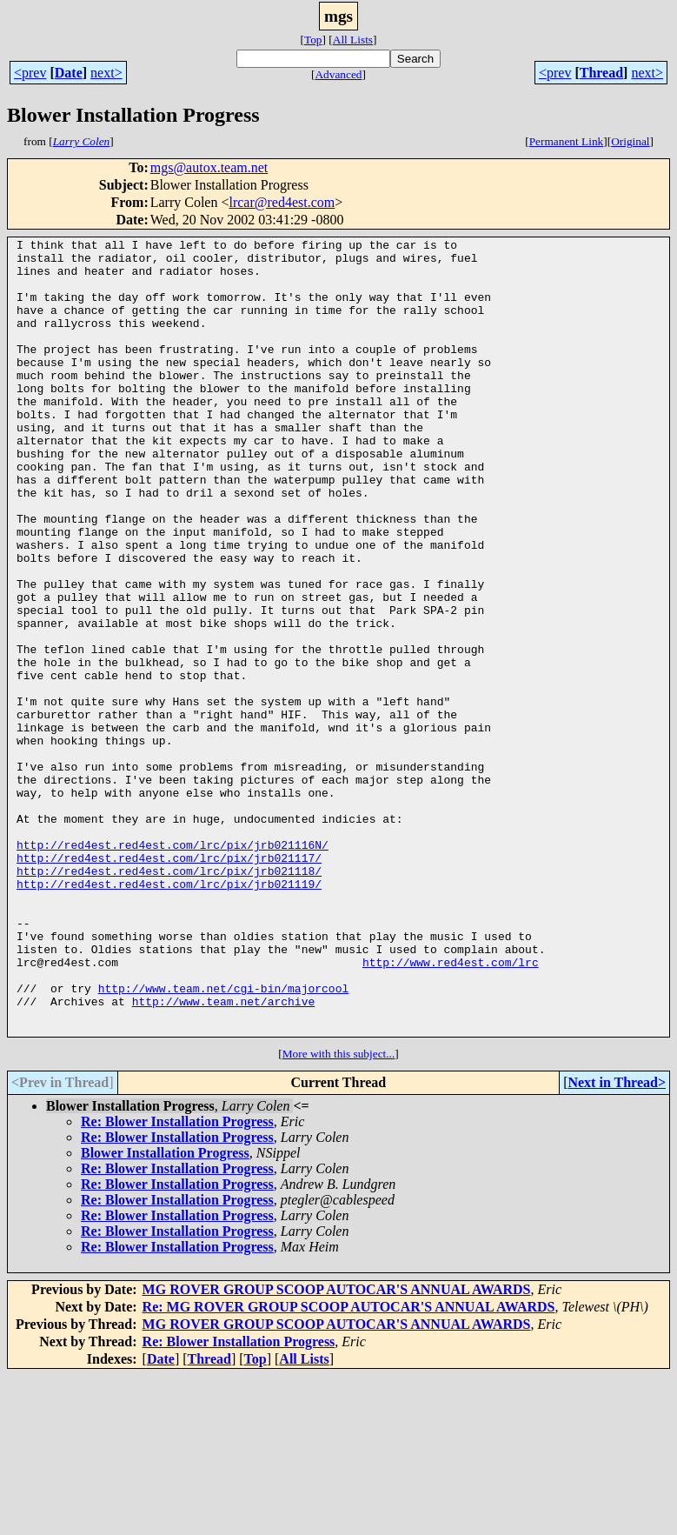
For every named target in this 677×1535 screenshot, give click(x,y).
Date (69, 72)
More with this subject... (338, 1212)
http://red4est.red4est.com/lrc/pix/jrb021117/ (169, 983)
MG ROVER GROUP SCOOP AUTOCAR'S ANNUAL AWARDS (337, 1448)
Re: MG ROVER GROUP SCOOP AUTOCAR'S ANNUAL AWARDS (349, 1465)
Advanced (338, 74)
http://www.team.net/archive (223, 1155)
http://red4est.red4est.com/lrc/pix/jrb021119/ (169, 1014)
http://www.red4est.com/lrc (450, 1108)
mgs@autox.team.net (209, 167)
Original (630, 141)
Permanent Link (566, 141)
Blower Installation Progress (165, 1312)
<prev (30, 72)
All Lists (353, 39)
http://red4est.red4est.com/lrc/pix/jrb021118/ (169, 998)
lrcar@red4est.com (282, 202)
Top (313, 39)
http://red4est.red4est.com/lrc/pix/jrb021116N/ (173, 967)
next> (106, 72)
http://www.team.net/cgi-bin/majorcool (223, 1139)
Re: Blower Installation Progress (177, 1280)
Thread (601, 72)
